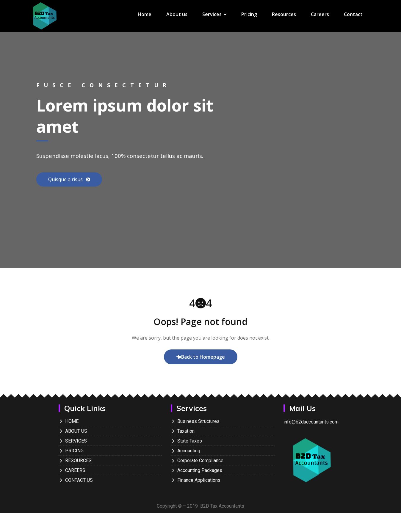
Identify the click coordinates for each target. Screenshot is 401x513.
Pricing (249, 14)
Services (214, 14)
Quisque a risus (66, 179)
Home (144, 14)
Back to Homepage (200, 357)
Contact (353, 14)
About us (176, 14)
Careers (320, 14)
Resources (284, 14)
